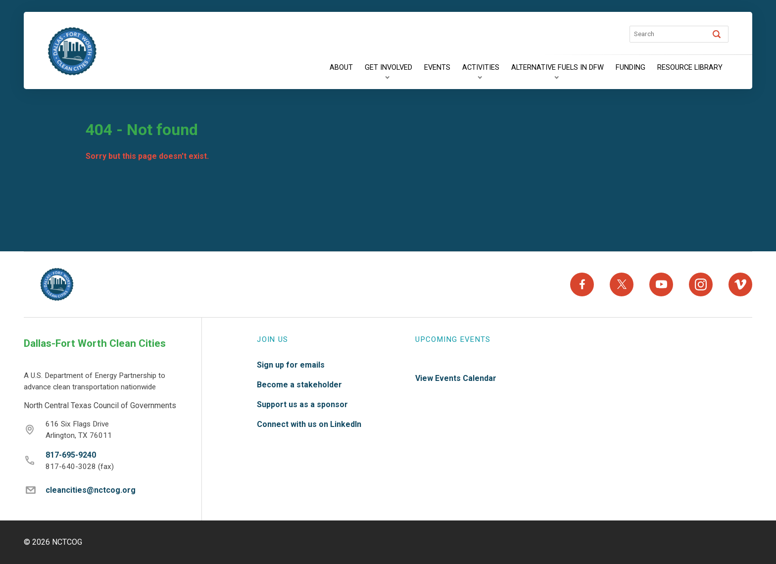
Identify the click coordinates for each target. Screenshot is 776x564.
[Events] (437, 67)
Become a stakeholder (299, 384)
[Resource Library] (689, 67)
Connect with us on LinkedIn (309, 424)
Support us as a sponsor (302, 404)
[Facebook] (582, 284)
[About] (341, 67)
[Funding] (630, 67)
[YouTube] (661, 284)
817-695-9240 (71, 455)
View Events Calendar (455, 378)
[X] (621, 284)
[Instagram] (701, 284)
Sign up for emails (291, 365)
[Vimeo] (740, 284)
